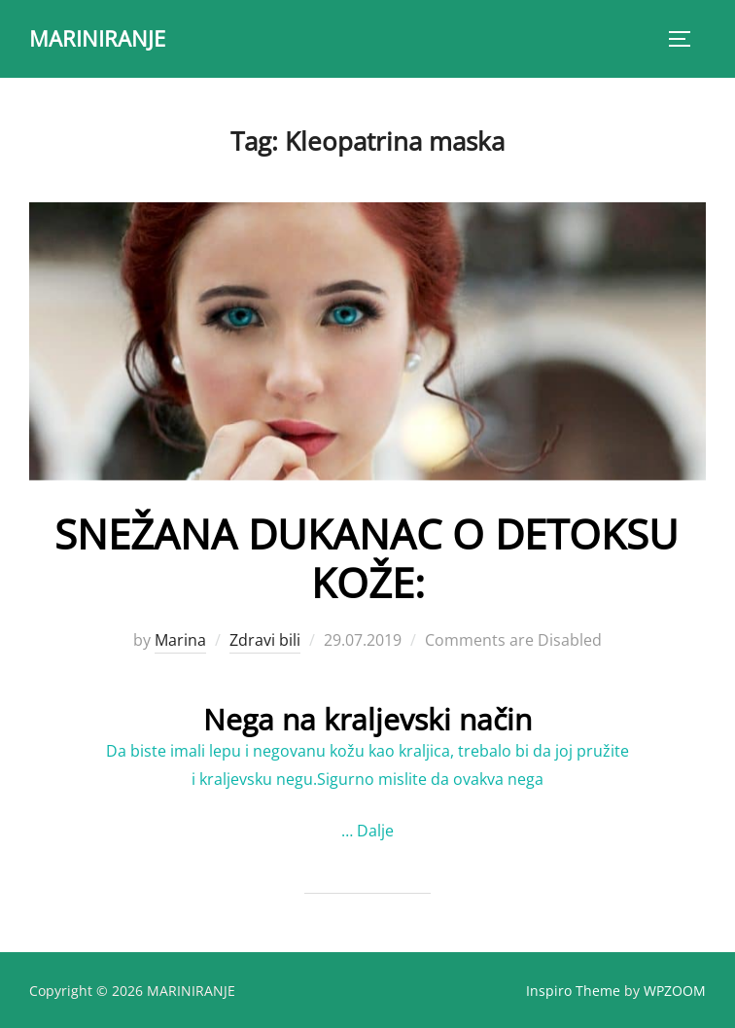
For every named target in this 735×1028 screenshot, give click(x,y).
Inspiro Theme (573, 990)
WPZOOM (675, 990)
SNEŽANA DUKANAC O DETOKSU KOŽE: (366, 558)
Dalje (375, 830)
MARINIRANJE (97, 38)
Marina (180, 640)
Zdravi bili (264, 640)
